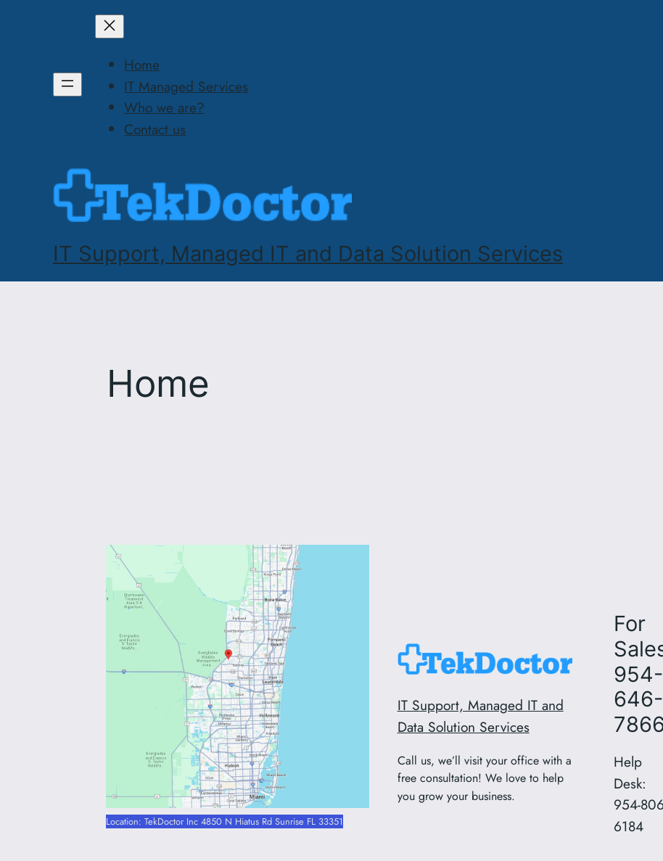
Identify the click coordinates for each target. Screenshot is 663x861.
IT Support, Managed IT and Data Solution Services (308, 253)
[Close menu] (109, 26)
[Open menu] (67, 84)
